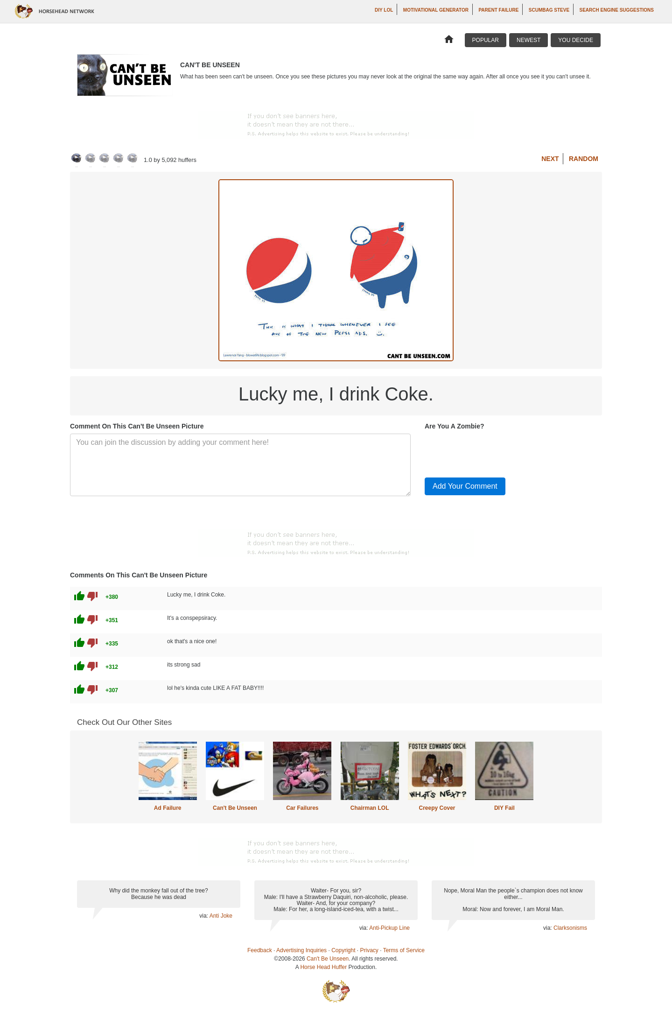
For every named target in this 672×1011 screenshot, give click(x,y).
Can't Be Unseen (235, 808)
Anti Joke (221, 916)
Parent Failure (498, 10)
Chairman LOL (369, 808)
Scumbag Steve (549, 10)
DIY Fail (504, 808)
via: (204, 916)
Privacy (369, 950)
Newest (528, 40)
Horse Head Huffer (323, 967)
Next (550, 158)
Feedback (259, 950)
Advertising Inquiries (301, 950)
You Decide (575, 40)
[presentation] (496, 452)
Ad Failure (168, 808)
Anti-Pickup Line (389, 928)
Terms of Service (404, 950)
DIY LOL (384, 10)
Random (583, 158)
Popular (485, 40)
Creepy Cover (437, 808)
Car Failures (302, 808)
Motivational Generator (436, 10)
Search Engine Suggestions (617, 10)
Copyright (343, 950)
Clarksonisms (570, 928)
